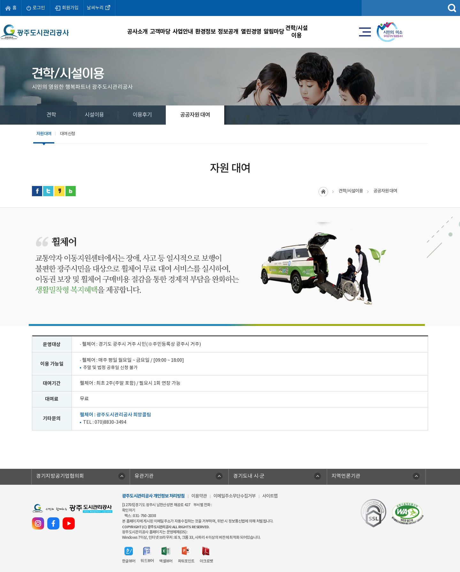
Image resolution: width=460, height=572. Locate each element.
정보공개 (261, 31)
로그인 (36, 8)
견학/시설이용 (387, 31)
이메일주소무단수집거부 (234, 496)
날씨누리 (99, 7)
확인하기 (128, 510)
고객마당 (136, 31)
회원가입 (67, 8)
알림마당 (345, 31)
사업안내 (177, 31)
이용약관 (199, 496)
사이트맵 (270, 496)
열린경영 (303, 31)
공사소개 (93, 31)
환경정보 (219, 31)
